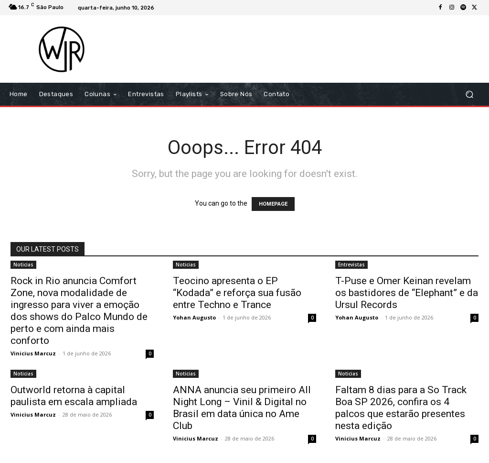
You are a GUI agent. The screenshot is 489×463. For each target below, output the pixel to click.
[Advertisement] (303, 48)
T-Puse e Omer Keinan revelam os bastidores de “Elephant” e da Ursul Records (406, 292)
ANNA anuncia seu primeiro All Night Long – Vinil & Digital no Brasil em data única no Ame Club (242, 407)
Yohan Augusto (194, 317)
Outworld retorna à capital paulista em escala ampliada (74, 396)
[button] (469, 94)
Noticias (23, 264)
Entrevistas (351, 264)
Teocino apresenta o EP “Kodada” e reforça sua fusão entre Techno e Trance (237, 292)
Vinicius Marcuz (33, 353)
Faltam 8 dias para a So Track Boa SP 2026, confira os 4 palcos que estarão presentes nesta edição (401, 407)
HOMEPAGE (273, 204)
